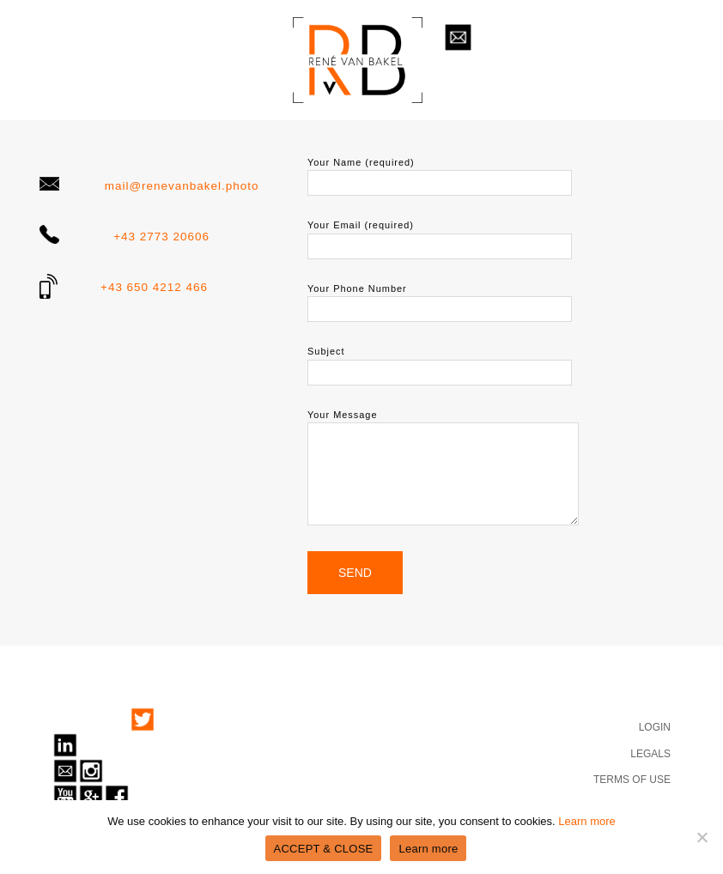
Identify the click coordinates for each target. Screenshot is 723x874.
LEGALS (650, 754)
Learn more (586, 821)
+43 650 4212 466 (154, 287)
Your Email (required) (439, 235)
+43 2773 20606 (161, 236)
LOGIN (655, 727)
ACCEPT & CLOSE (324, 848)
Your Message (443, 468)
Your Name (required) (439, 172)
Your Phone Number (439, 298)
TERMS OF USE (632, 780)
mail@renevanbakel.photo (182, 185)
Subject (439, 361)
